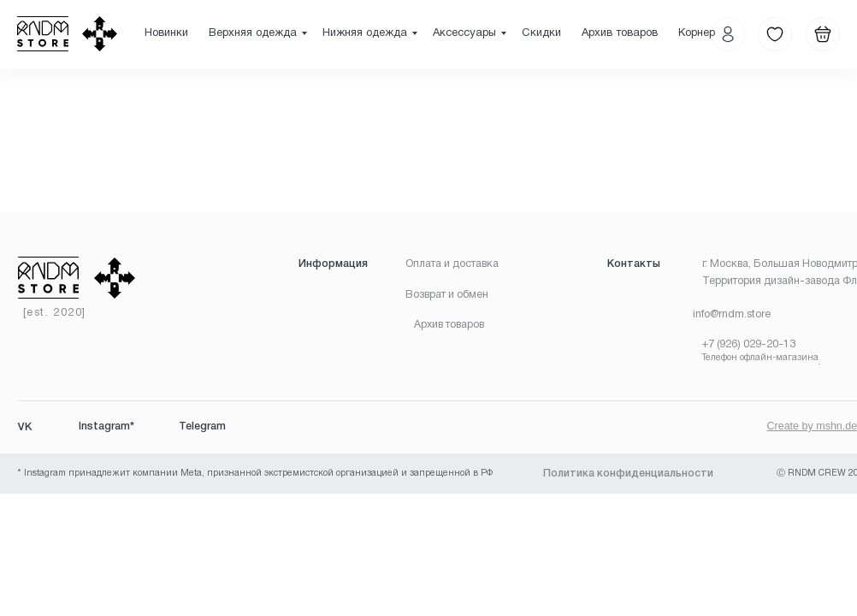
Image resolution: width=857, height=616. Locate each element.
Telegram (202, 426)
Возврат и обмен (446, 294)
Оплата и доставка (452, 264)
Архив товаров (620, 33)
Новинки (166, 33)
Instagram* (106, 426)
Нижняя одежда (364, 33)
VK (25, 427)
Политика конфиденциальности (628, 473)
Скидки (541, 33)
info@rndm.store (732, 314)
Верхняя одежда (253, 33)
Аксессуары (464, 33)
